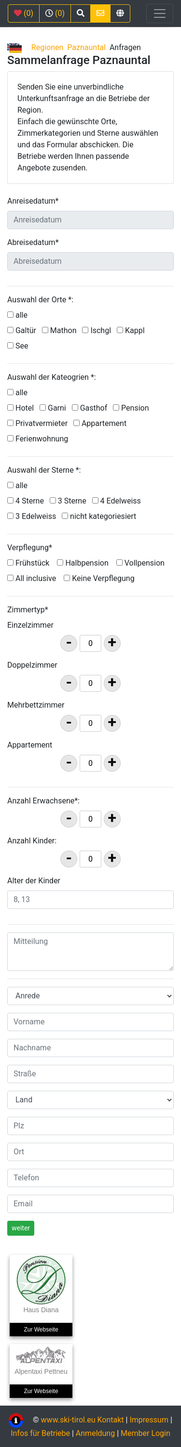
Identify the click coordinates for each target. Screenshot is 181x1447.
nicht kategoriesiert (101, 516)
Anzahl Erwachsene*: (43, 800)
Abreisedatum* (33, 242)
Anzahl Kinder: (31, 840)
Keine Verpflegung (99, 578)
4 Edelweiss (118, 500)
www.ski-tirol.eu (68, 1420)
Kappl (133, 330)
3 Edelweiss (33, 516)
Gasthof (91, 408)
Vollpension (140, 563)
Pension (133, 408)
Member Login (145, 1433)
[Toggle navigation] (159, 13)
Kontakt (111, 1420)
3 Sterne (70, 500)
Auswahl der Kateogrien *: (51, 377)
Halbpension (82, 563)
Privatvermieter (39, 423)
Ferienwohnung (39, 438)
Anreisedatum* (32, 201)
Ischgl (98, 330)
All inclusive (31, 578)
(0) (23, 13)
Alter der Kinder (33, 880)
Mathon (61, 330)
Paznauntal (86, 47)
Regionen (47, 47)
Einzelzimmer (30, 625)
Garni (55, 408)
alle (21, 315)
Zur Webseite (41, 1329)
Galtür (23, 330)
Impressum (148, 1420)
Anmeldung (95, 1433)
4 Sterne (27, 500)
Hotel (22, 408)
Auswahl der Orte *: (40, 299)
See (19, 345)
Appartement (101, 423)
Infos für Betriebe (40, 1433)
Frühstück (28, 563)
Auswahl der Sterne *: (44, 470)
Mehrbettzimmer (35, 705)
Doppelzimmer (32, 665)
